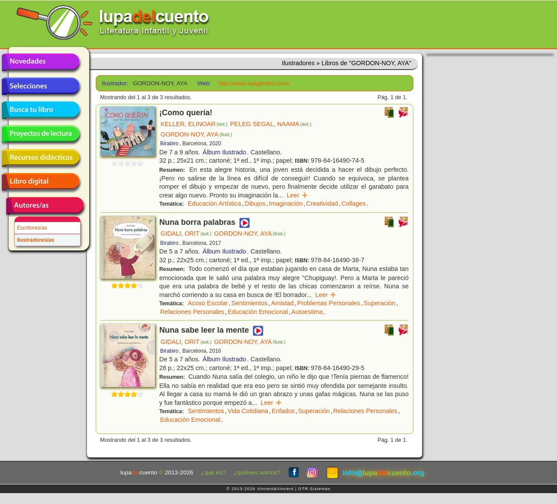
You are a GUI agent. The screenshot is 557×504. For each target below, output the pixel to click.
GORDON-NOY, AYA (196, 134)
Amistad (282, 303)
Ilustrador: (114, 83)
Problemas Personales (328, 303)
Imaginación (286, 203)
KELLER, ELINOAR (194, 123)
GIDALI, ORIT (186, 233)
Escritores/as (32, 228)
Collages (353, 203)
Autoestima (307, 311)
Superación (380, 303)
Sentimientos (250, 303)
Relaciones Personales (192, 311)
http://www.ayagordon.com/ (254, 83)
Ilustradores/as (35, 240)
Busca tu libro (40, 110)
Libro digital (40, 181)
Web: (204, 83)
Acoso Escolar (208, 303)
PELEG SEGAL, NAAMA (271, 123)
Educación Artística (214, 203)
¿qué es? (213, 472)
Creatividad (322, 203)
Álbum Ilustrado (224, 152)
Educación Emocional (258, 311)
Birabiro (169, 143)
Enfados (283, 410)
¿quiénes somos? (257, 472)
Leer (297, 195)
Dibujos (255, 203)
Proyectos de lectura (40, 134)
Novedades (40, 62)
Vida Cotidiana (248, 410)
